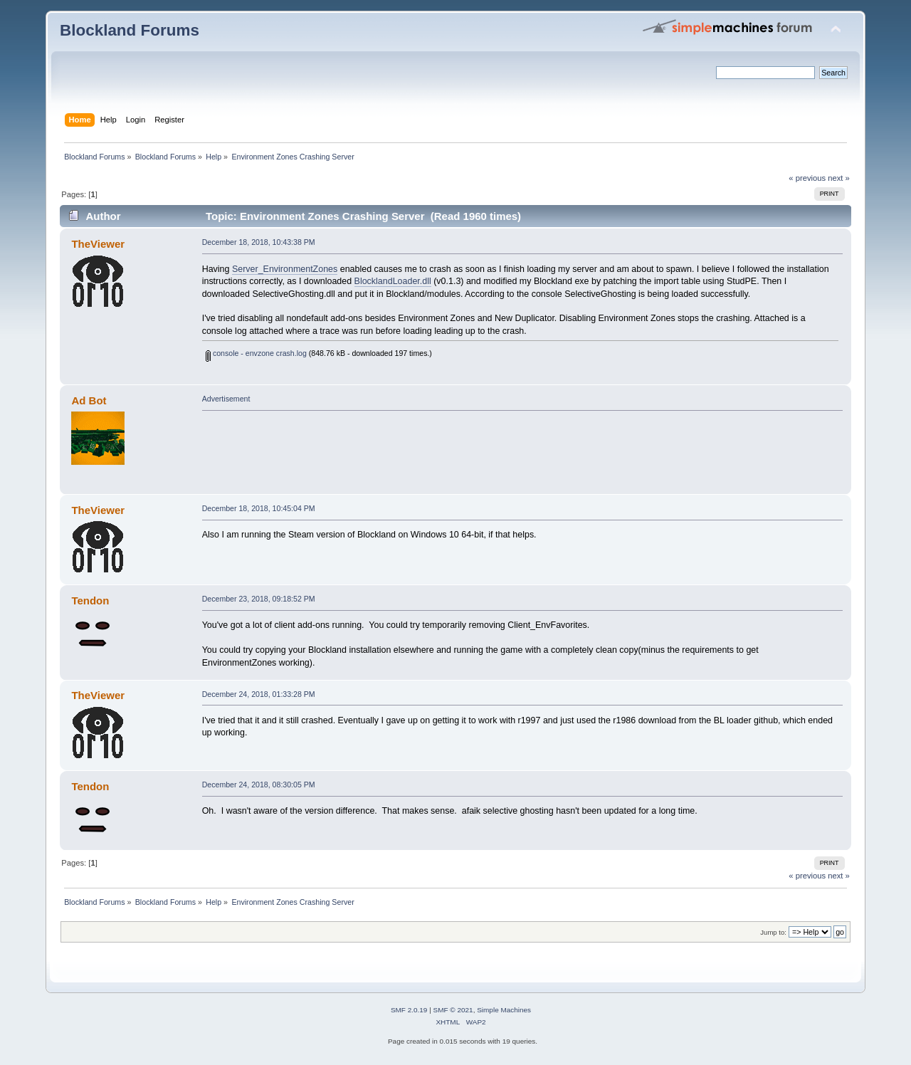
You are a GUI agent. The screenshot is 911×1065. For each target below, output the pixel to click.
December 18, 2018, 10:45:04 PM (258, 508)
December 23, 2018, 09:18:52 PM (258, 598)
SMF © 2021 (453, 1010)
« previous (807, 178)
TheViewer (98, 244)
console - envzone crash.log (256, 353)
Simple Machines (504, 1010)
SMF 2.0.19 (409, 1010)
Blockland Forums (129, 30)
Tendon (90, 600)
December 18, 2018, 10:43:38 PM (258, 242)
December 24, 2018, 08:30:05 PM (258, 784)
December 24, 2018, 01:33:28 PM (258, 694)
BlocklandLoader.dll (392, 281)
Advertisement (226, 398)
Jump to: (773, 932)
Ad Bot (88, 400)
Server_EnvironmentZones (284, 269)
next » (839, 178)
